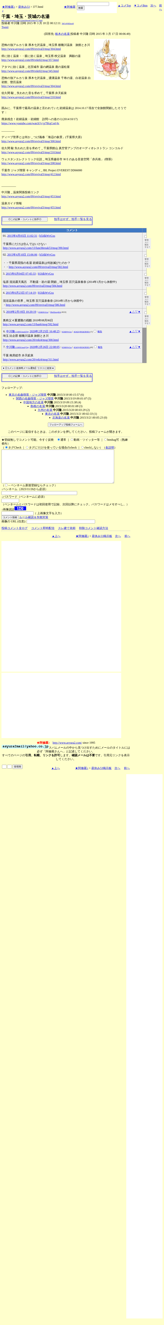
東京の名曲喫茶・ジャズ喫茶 (27, 394)
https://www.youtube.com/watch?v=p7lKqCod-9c (30, 123)
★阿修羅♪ (8, 6)
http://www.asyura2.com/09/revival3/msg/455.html (31, 207)
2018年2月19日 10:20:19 (21, 311)
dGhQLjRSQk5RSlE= (82, 332)
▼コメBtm (140, 5)
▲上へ (56, 542)
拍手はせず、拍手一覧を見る (73, 219)
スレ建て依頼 (66, 534)
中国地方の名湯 (33, 402)
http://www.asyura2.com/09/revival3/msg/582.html (38, 267)
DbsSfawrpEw (55, 312)
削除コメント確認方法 (93, 534)
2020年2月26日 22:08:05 (45, 347)
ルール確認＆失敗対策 (33, 523)
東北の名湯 (52, 413)
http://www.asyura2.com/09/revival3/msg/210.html (31, 97)
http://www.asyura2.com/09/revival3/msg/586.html (35, 304)
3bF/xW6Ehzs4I (68, 23)
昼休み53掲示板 (102, 542)
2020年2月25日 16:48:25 (45, 331)
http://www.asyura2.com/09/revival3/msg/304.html (31, 48)
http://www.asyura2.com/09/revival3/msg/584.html (32, 285)
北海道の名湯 (61, 417)
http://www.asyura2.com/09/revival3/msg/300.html (31, 141)
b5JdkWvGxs (47, 235)
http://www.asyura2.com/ (67, 749)
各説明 (109, 447)
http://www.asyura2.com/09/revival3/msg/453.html (31, 196)
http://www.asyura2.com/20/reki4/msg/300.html (31, 339)
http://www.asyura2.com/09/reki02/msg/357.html (30, 60)
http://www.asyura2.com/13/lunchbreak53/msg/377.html (21, 20)
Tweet (5, 27)
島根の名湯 (38, 406)
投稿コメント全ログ (14, 534)
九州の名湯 (45, 409)
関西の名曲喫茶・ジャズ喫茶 (35, 398)
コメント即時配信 (42, 534)
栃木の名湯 (62, 33)
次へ (153, 5)
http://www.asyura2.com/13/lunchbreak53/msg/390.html (36, 247)
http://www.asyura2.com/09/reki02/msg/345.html (30, 71)
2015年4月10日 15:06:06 (22, 254)
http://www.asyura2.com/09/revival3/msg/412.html (31, 174)
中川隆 (17, 331)
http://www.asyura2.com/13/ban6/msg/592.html (30, 324)
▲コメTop (124, 5)
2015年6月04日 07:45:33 (21, 273)
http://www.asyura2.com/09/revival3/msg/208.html (31, 163)
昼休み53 (24, 6)
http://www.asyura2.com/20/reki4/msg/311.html (31, 359)
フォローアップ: (11, 387)
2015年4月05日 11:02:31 (22, 235)
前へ (127, 542)
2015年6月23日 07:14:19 (21, 292)
